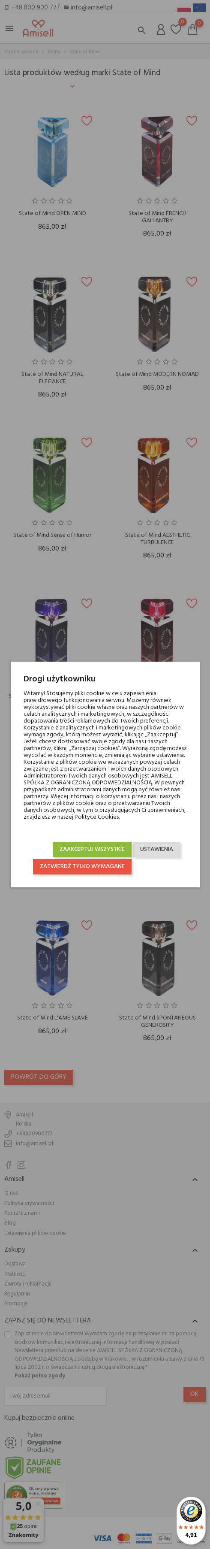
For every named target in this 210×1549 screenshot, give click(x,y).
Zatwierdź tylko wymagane (82, 866)
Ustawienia (156, 849)
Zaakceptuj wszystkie (92, 849)
